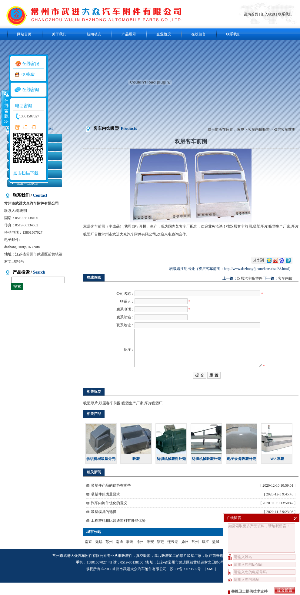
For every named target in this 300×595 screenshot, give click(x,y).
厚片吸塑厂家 (191, 568)
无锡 (98, 554)
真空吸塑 (143, 568)
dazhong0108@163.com (22, 247)
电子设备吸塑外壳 (241, 471)
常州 (195, 554)
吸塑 (240, 129)
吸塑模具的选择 (103, 524)
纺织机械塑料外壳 (171, 471)
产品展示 (129, 34)
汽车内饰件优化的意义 (109, 515)
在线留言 (198, 34)
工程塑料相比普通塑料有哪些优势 (118, 533)
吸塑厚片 (90, 415)
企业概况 (163, 34)
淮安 (150, 554)
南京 (88, 554)
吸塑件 (127, 568)
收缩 (5, 108)
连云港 (172, 554)
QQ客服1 (29, 74)
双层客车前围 (110, 415)
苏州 (109, 554)
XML (210, 581)
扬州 (184, 554)
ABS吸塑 (276, 471)
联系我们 (285, 14)
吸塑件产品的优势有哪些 (111, 498)
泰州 (129, 554)
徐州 (140, 554)
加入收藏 (268, 14)
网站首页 (24, 34)
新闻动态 (94, 34)
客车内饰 (285, 278)
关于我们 (59, 34)
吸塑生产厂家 (132, 415)
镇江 (205, 554)
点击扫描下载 (25, 173)
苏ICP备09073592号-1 (187, 581)
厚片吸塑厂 (153, 415)
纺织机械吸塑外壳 (100, 471)
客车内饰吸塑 (259, 129)
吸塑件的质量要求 (105, 507)
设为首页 (251, 14)
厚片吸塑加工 (165, 568)
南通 (119, 554)
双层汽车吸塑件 (249, 278)
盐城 (215, 554)
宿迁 (160, 554)
